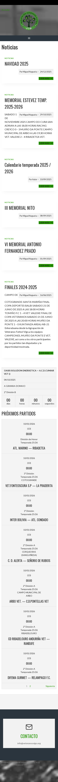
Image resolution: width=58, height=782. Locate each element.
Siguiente (50, 686)
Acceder (6, 9)
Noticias (9, 58)
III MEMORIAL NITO (20, 208)
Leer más (46, 78)
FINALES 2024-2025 (21, 287)
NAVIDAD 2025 (16, 63)
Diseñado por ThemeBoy (12, 765)
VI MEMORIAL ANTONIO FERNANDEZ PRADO (23, 247)
